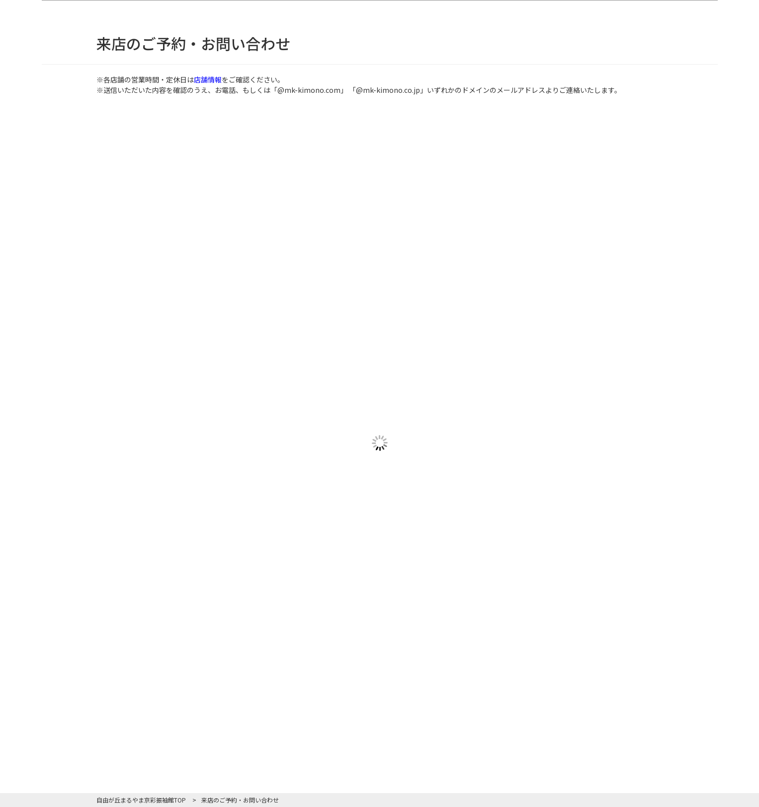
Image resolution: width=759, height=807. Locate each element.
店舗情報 (208, 79)
